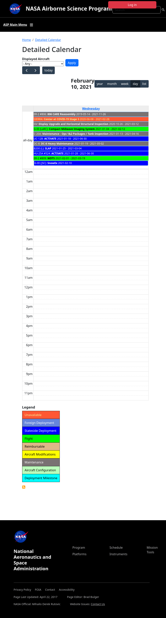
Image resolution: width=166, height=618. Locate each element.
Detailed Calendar (48, 40)
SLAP (48, 148)
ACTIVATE (50, 138)
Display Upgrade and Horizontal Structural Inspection (73, 124)
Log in (132, 5)
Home (26, 40)
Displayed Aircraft (36, 59)
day (135, 84)
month (112, 84)
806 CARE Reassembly (61, 114)
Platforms (79, 554)
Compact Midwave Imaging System (72, 129)
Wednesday (91, 108)
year (100, 84)
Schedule (116, 547)
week (125, 84)
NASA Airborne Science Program (69, 8)
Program (78, 547)
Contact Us (98, 604)
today (48, 70)
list (144, 84)
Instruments (118, 554)
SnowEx (52, 163)
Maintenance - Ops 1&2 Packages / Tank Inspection (75, 134)
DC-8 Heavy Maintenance (57, 143)
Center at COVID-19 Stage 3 (61, 119)
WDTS (51, 158)
